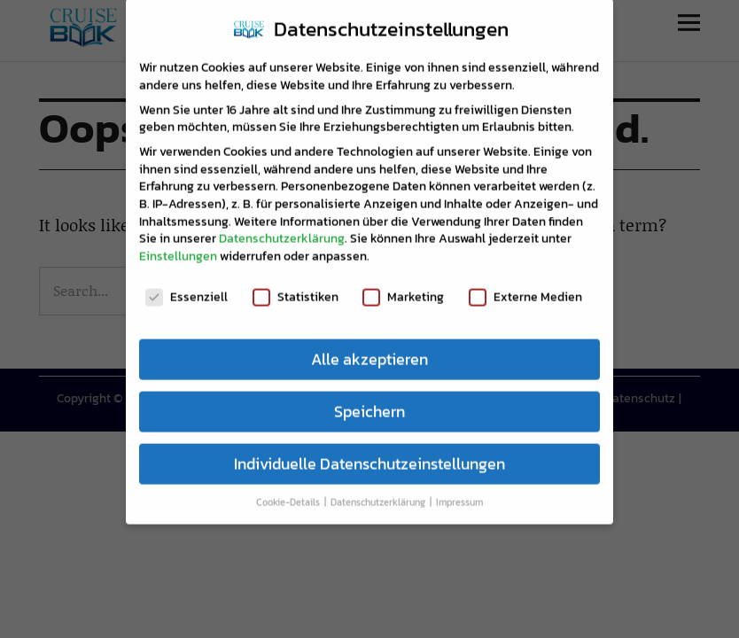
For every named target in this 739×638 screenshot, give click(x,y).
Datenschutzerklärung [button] (379, 491)
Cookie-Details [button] (289, 491)
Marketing (403, 284)
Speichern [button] (369, 399)
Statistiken (295, 284)
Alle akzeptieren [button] (369, 347)
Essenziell (186, 284)
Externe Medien (525, 284)
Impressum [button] (459, 491)
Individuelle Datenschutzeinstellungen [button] (369, 451)
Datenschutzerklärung (282, 227)
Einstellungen (178, 244)
